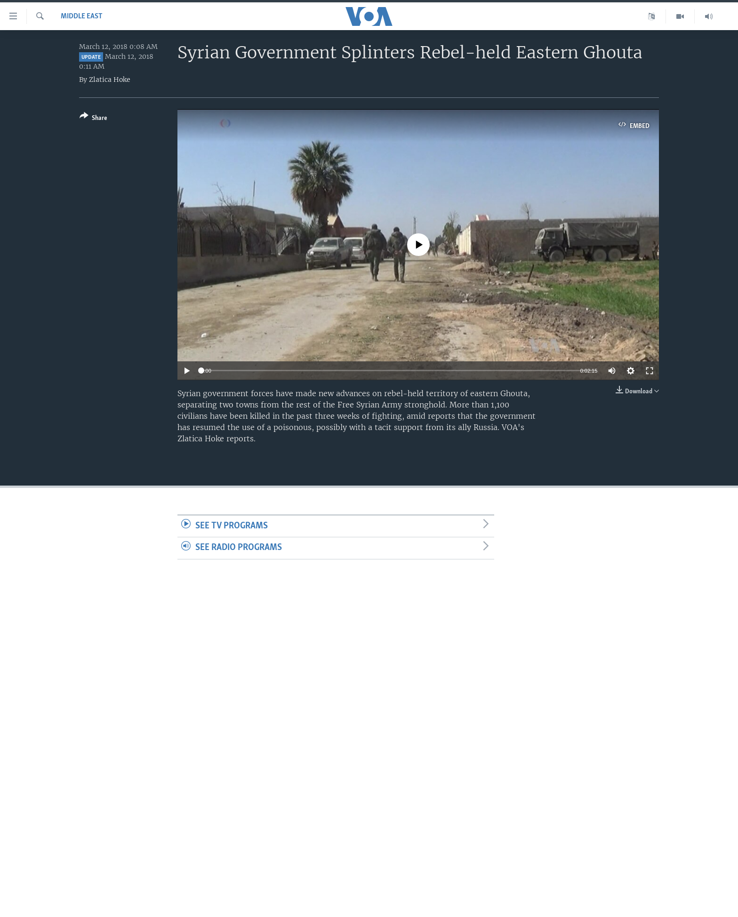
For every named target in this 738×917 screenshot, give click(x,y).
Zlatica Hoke (109, 79)
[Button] (93, 118)
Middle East (82, 16)
